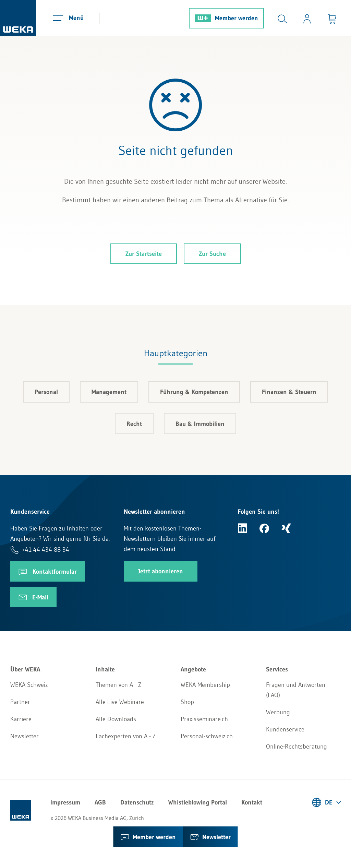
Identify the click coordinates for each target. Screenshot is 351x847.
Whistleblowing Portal (197, 802)
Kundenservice (285, 729)
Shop (187, 702)
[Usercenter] (307, 18)
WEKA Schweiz (29, 685)
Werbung (278, 712)
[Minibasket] (331, 18)
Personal (46, 392)
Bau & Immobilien (200, 424)
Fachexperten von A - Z (126, 736)
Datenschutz (137, 802)
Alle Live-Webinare (120, 702)
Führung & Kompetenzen (194, 392)
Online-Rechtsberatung (296, 746)
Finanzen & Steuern (289, 392)
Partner (20, 702)
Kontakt (251, 802)
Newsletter (24, 736)
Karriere (21, 719)
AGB (100, 802)
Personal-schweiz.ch (207, 736)
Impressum (65, 802)
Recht (134, 424)
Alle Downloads (116, 719)
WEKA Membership (205, 685)
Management (109, 392)
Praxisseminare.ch (204, 719)
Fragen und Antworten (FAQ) (295, 690)
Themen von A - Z (118, 685)
